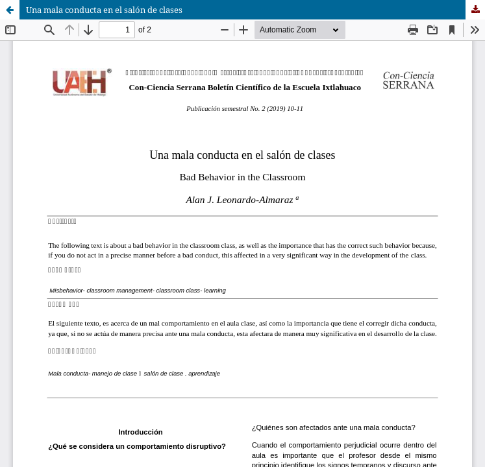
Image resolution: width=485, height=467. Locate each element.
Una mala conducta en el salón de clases (104, 10)
